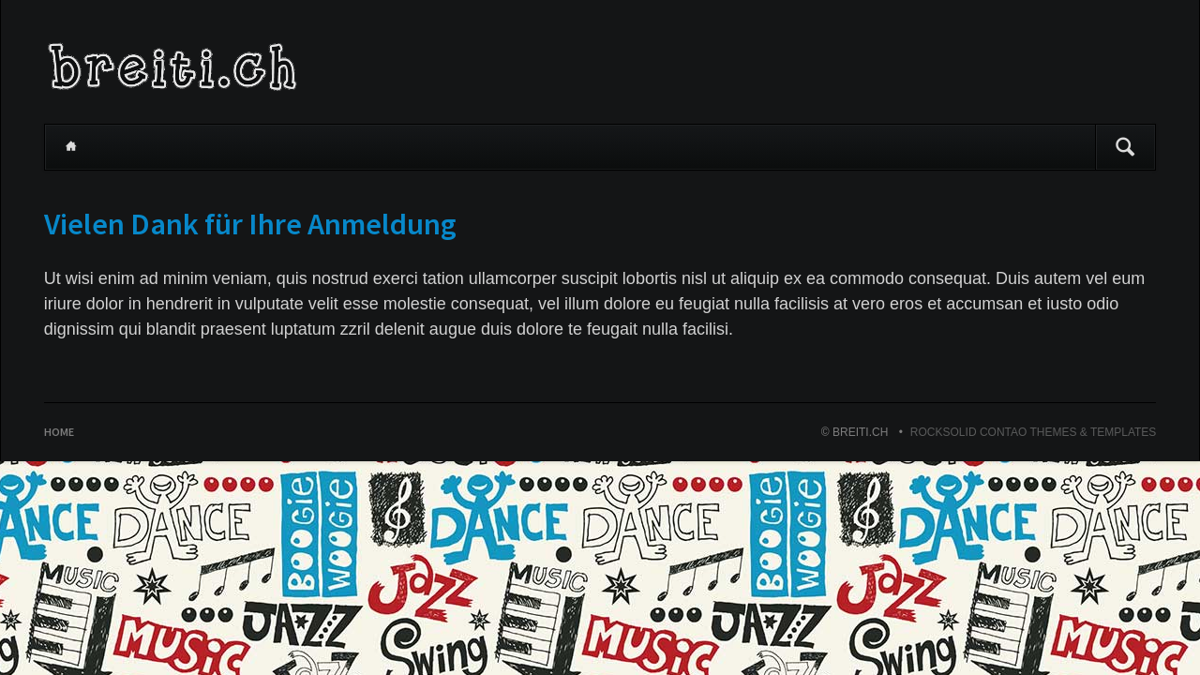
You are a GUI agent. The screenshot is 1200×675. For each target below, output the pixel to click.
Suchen (1125, 147)
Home (71, 147)
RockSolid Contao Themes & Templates (1033, 432)
